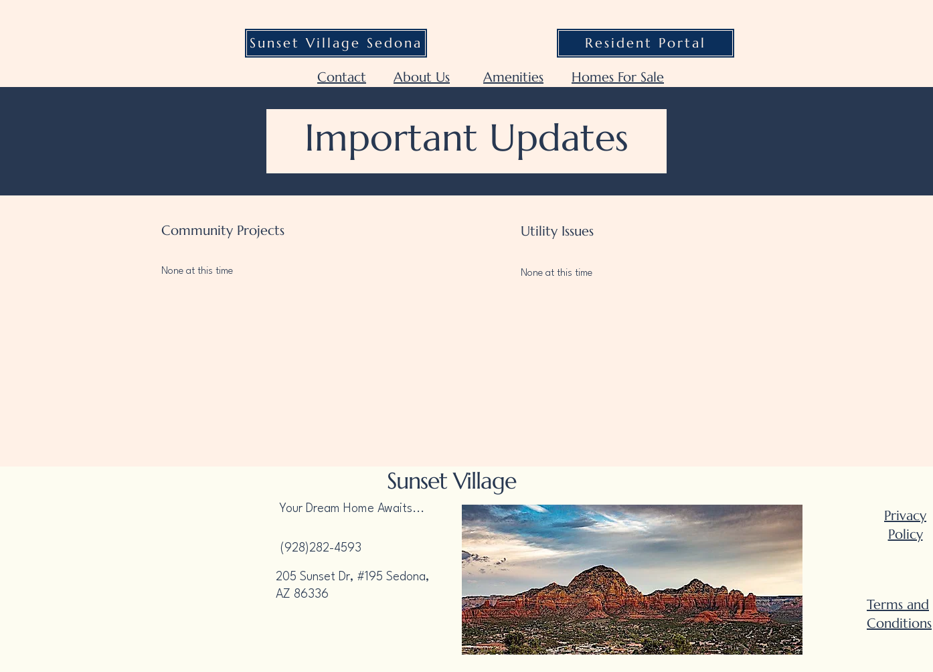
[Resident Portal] (645, 43)
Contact (341, 77)
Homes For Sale (618, 77)
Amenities (513, 77)
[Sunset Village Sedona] (336, 43)
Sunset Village (451, 481)
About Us (422, 77)
